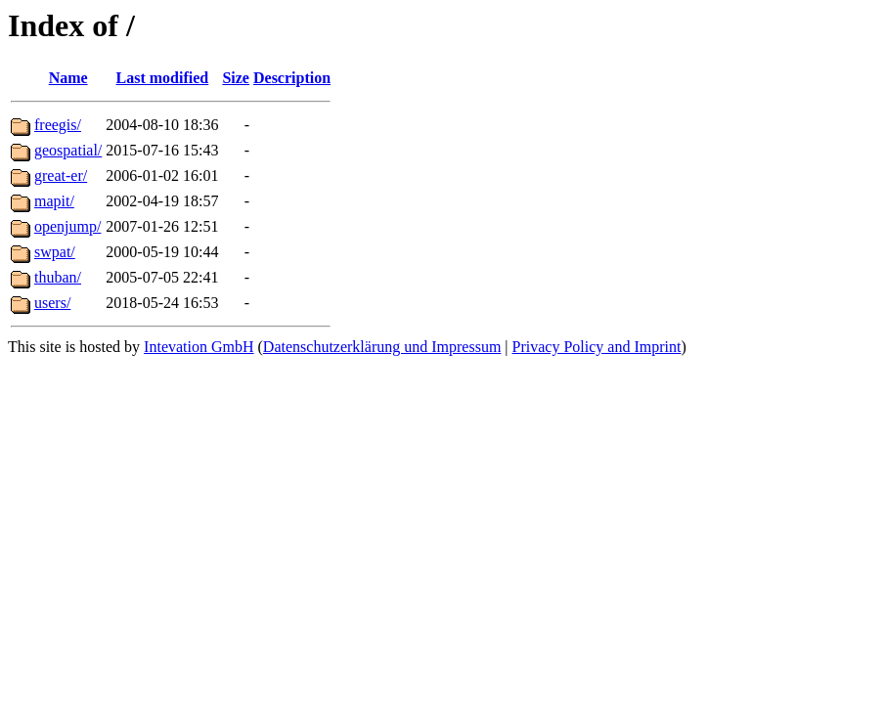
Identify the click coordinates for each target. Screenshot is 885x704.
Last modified (162, 77)
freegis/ (57, 124)
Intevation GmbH (198, 346)
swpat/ (54, 251)
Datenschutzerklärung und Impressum (382, 346)
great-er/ (60, 175)
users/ (52, 302)
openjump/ (67, 226)
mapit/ (54, 201)
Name (68, 77)
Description (292, 77)
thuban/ (57, 277)
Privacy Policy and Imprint (597, 346)
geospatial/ (68, 150)
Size (235, 77)
